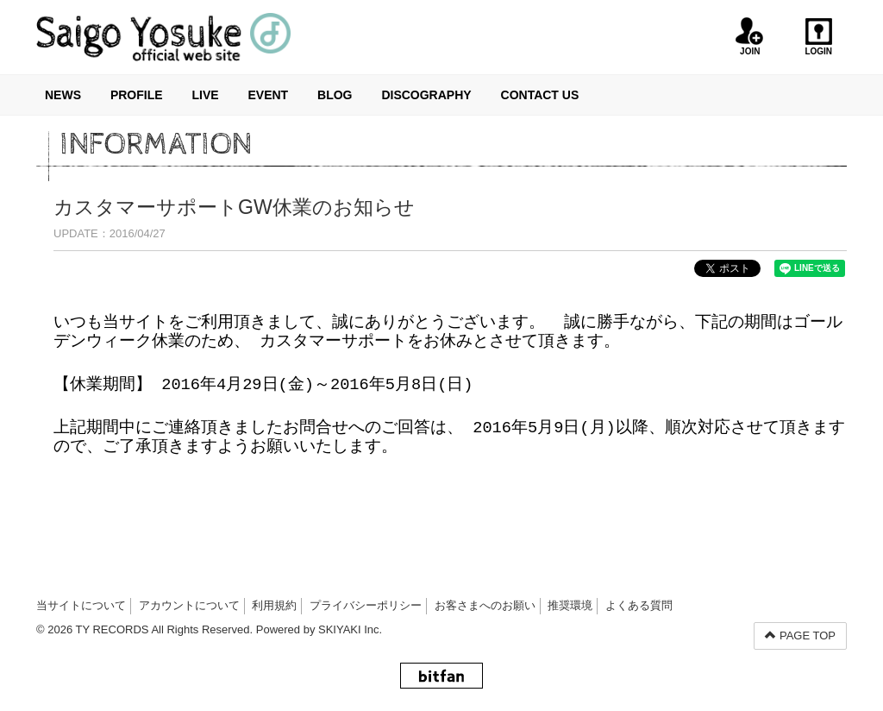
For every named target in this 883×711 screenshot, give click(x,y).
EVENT (267, 95)
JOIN (750, 36)
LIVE (204, 95)
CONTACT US (540, 95)
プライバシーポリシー (366, 605)
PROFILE (136, 95)
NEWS (63, 95)
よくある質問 (639, 605)
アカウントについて (189, 605)
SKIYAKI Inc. (350, 629)
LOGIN (819, 36)
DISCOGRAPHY (426, 95)
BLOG (334, 95)
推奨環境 (570, 605)
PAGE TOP (800, 635)
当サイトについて (81, 605)
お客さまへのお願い (485, 605)
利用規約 (274, 605)
